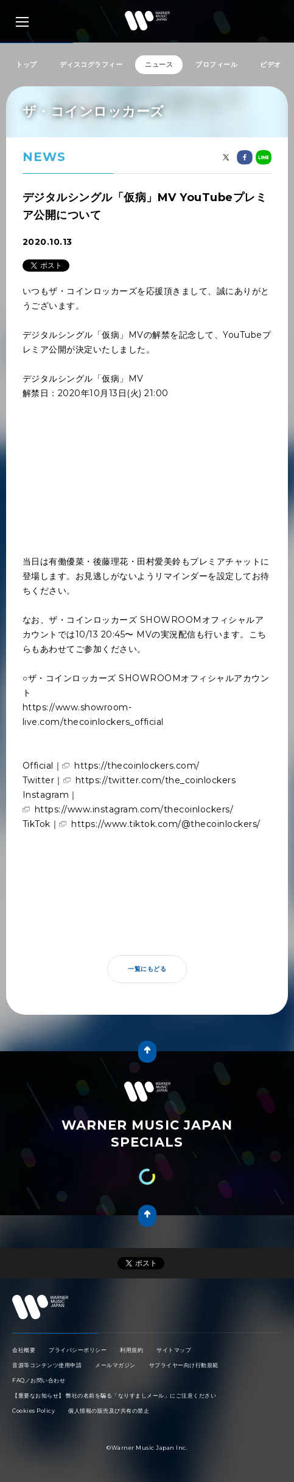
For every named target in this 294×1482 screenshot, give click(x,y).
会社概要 (23, 1349)
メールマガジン (115, 1365)
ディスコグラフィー (91, 64)
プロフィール (216, 64)
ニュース (159, 64)
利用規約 (131, 1349)
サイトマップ (173, 1349)
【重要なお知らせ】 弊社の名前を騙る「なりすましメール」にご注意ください (114, 1395)
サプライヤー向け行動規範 (184, 1365)
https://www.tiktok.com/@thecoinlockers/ (166, 823)
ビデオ (270, 64)
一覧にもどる (147, 969)
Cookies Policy (33, 1410)
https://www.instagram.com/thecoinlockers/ (134, 809)
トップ (26, 64)
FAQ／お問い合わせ (38, 1380)
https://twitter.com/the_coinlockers (155, 780)
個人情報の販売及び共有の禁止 (108, 1410)
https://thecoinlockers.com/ (137, 765)
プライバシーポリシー (78, 1349)
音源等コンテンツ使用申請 (47, 1365)
